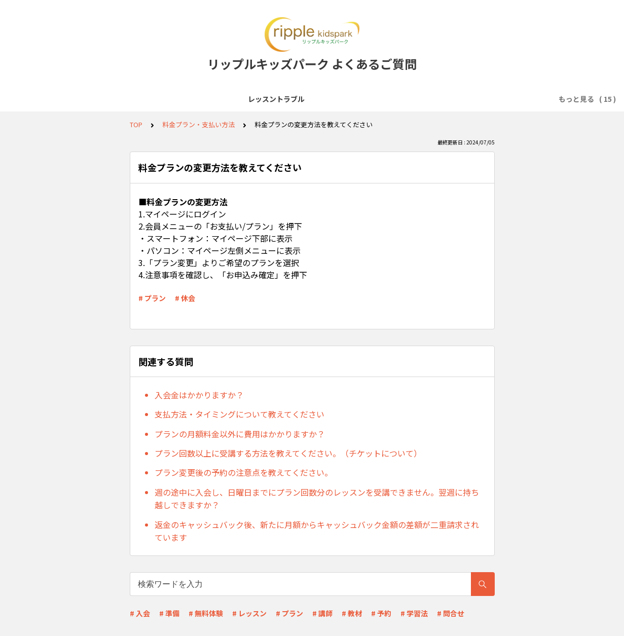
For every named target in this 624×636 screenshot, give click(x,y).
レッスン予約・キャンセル (392, 99)
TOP (136, 124)
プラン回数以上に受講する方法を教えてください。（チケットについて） (288, 453)
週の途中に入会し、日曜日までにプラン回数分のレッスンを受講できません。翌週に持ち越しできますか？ (317, 498)
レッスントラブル (53, 99)
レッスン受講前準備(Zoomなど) (205, 99)
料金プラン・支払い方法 (488, 99)
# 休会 (185, 298)
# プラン (152, 298)
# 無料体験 (206, 613)
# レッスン (249, 613)
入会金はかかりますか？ (199, 395)
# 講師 (322, 613)
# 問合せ (450, 613)
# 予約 (381, 613)
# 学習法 (414, 613)
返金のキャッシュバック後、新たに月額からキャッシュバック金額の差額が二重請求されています (317, 531)
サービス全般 (117, 99)
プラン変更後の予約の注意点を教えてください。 (244, 472)
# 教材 (352, 613)
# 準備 (169, 613)
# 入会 (140, 613)
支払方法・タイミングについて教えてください (239, 414)
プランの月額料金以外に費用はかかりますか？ (240, 434)
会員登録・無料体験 (304, 99)
